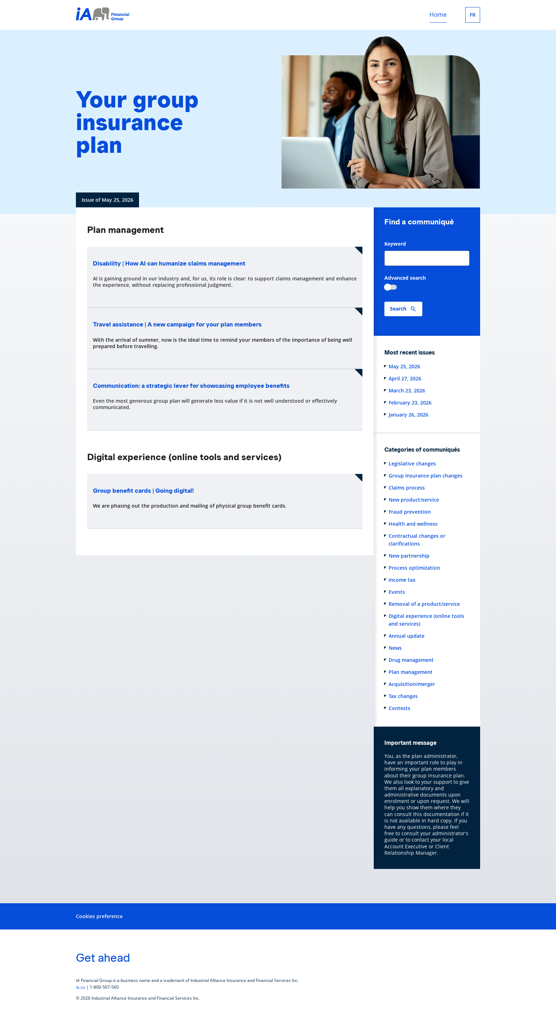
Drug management (411, 660)
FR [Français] (473, 15)
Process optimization (414, 567)
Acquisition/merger (412, 684)
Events (397, 591)
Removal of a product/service (424, 604)
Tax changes (403, 696)
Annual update (406, 635)
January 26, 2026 (408, 414)
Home (438, 14)
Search (398, 308)
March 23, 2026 (407, 390)
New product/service (414, 499)
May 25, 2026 (404, 366)
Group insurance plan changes (425, 475)
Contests (399, 708)
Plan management (411, 672)
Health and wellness (413, 523)
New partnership (409, 555)
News (395, 647)
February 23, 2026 (410, 402)
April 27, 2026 (405, 378)
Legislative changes (412, 463)
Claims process (407, 487)
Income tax (402, 579)
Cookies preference (99, 916)
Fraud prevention (410, 511)
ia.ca (80, 987)
